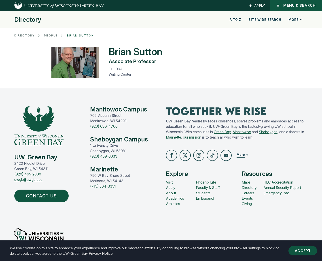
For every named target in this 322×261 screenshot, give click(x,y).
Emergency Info (276, 193)
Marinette (173, 137)
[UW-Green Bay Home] (52, 5)
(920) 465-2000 (27, 174)
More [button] (295, 19)
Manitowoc (242, 132)
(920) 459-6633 (103, 156)
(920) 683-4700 (104, 126)
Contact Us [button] (42, 196)
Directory (27, 20)
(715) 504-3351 (103, 186)
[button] (171, 155)
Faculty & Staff (208, 187)
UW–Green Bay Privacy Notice (88, 253)
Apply (257, 5)
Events (247, 198)
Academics (175, 198)
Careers (248, 193)
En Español (205, 198)
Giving (247, 203)
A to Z (235, 19)
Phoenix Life (206, 182)
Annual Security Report (282, 187)
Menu (296, 5)
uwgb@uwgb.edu (28, 179)
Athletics (173, 203)
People (51, 35)
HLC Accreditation (278, 182)
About (171, 193)
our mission (192, 137)
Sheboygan (268, 132)
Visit (169, 182)
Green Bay (222, 132)
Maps (246, 182)
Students (203, 193)
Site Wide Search (264, 19)
